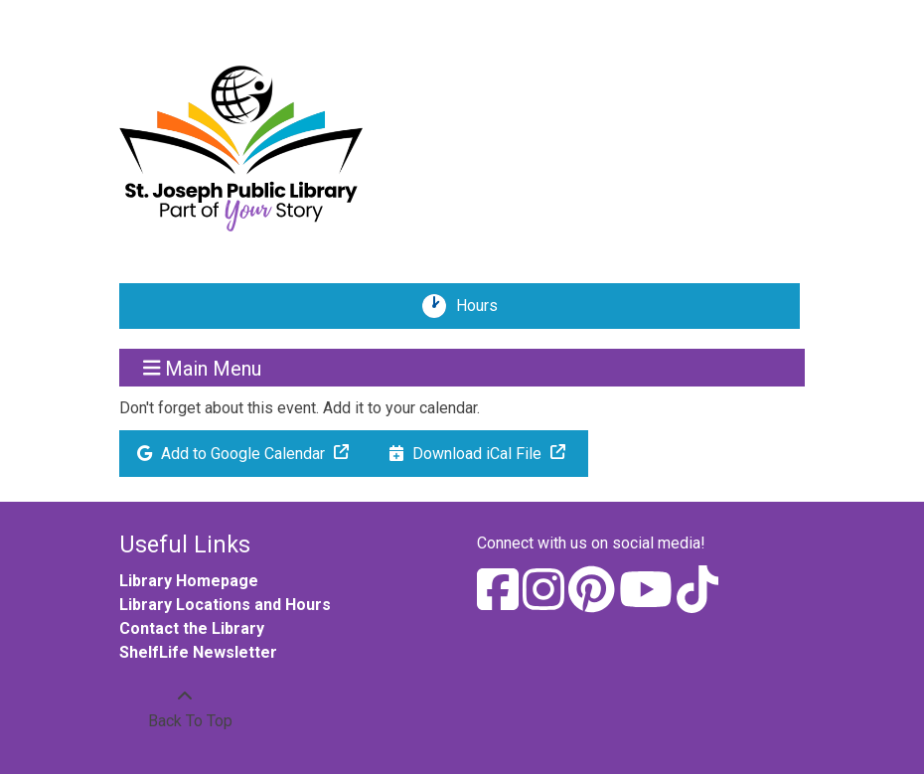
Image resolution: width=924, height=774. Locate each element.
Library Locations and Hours (225, 604)
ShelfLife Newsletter (198, 652)
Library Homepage (188, 580)
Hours (483, 306)
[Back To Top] (184, 709)
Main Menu (202, 368)
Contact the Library (191, 628)
